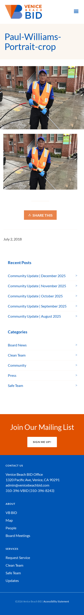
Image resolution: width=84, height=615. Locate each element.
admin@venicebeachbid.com (27, 485)
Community (17, 365)
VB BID (11, 512)
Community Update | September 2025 (37, 306)
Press (12, 375)
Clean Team (17, 355)
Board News (17, 345)
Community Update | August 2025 (34, 316)
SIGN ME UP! (42, 442)
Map (9, 520)
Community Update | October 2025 (35, 296)
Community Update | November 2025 (37, 286)
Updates (12, 580)
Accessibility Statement (56, 601)
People (11, 528)
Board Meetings (18, 535)
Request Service (18, 557)
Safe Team (15, 385)
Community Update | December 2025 (37, 276)
